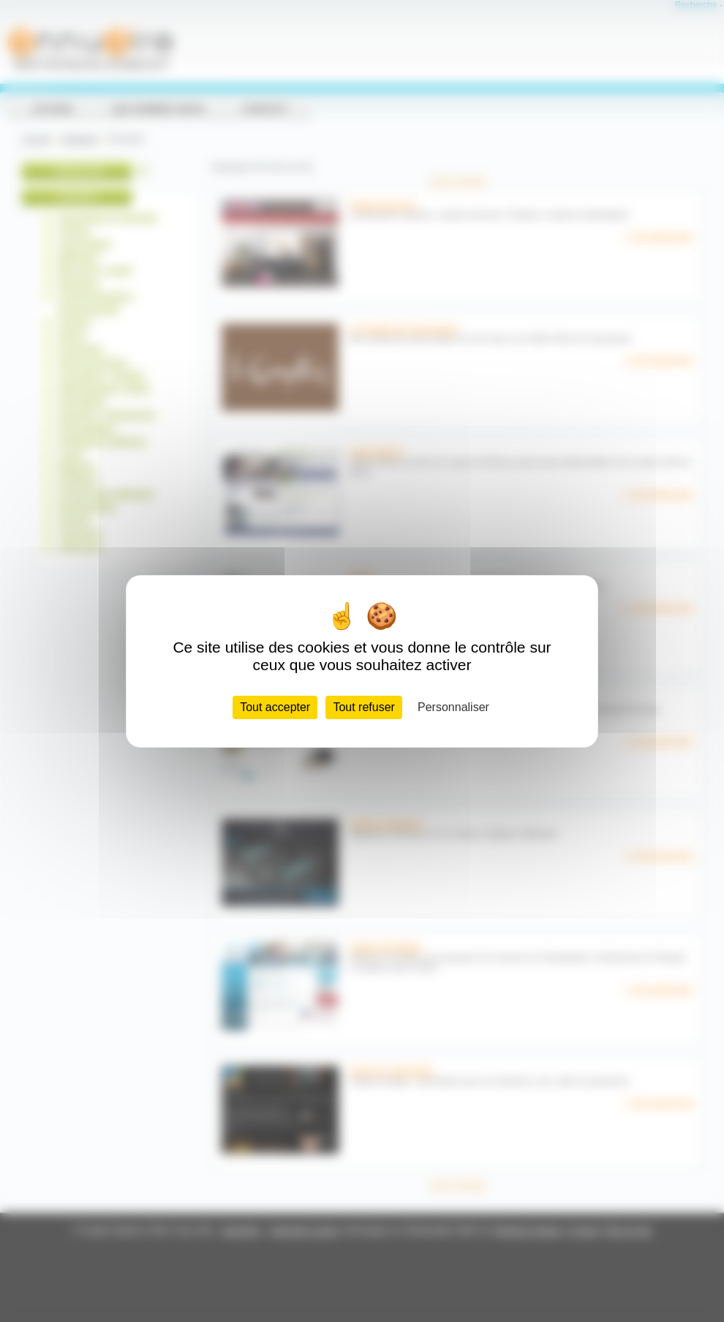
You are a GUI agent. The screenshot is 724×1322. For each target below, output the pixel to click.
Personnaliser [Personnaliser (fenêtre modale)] (453, 707)
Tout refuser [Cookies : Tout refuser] (363, 707)
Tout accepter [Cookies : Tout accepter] (275, 707)
